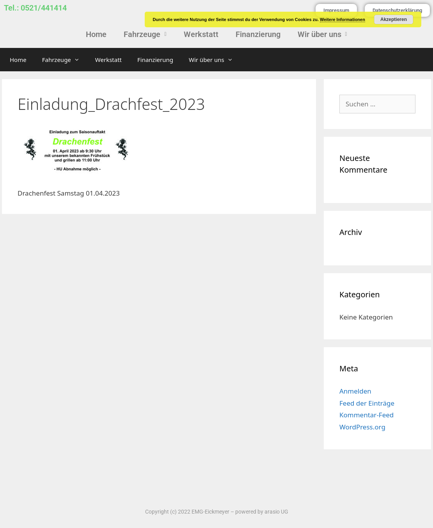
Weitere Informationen (342, 19)
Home (96, 34)
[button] (145, 34)
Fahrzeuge (145, 34)
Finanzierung (258, 34)
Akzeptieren (393, 19)
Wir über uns (322, 34)
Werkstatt (201, 34)
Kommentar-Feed (366, 414)
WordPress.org (362, 426)
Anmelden (355, 391)
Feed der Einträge (366, 403)
